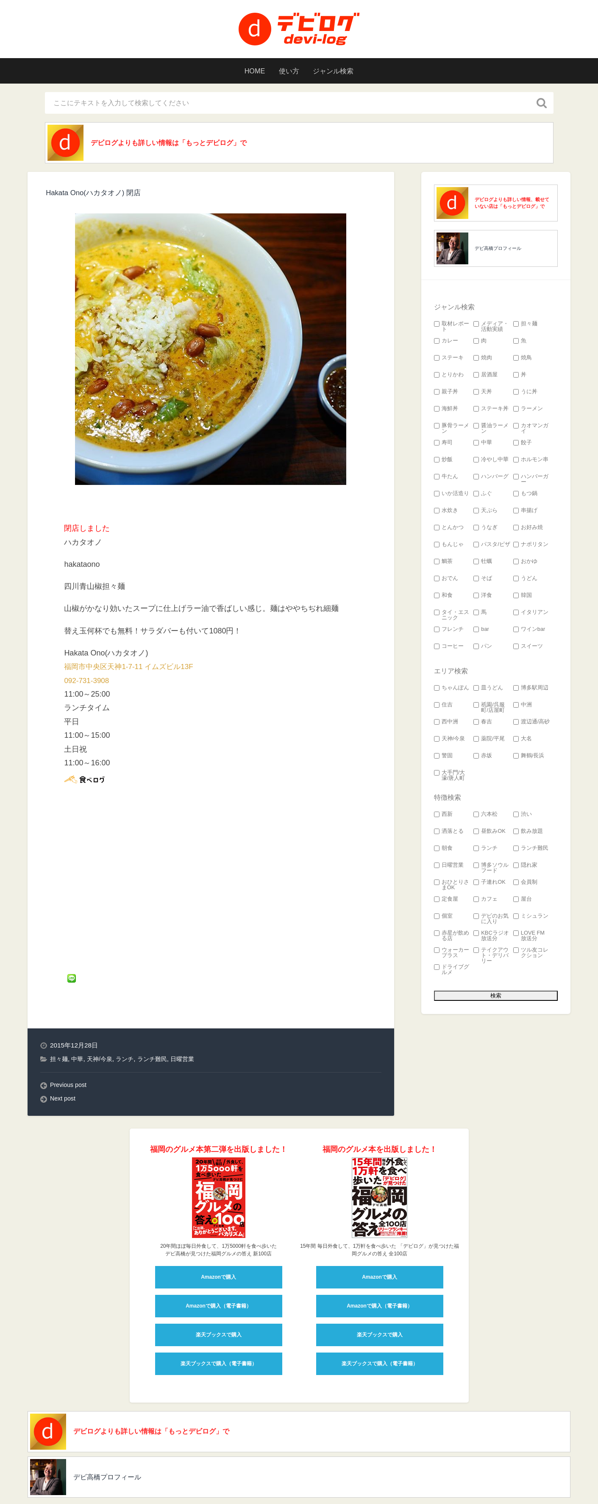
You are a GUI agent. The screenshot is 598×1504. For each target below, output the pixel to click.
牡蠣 (482, 563)
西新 (443, 816)
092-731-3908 (87, 682)
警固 (443, 758)
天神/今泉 (102, 1027)
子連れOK (489, 884)
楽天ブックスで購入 (219, 1303)
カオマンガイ (530, 430)
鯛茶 (443, 563)
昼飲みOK (489, 833)
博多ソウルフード (491, 870)
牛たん (446, 479)
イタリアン (530, 614)
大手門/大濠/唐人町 (449, 777)
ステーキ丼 (491, 411)
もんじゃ (449, 546)
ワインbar (529, 631)
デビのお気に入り (491, 921)
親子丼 (446, 394)
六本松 (485, 816)
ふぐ (482, 496)
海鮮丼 (446, 411)
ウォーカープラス (451, 955)
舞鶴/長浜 (529, 758)
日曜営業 (190, 1027)
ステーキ (449, 360)
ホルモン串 (530, 462)
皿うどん (488, 690)
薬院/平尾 (489, 741)
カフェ (485, 901)
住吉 (443, 707)
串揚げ (525, 512)
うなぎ (485, 529)
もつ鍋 (525, 496)
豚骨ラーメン (451, 430)
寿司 (443, 445)
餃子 (522, 445)
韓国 (522, 597)
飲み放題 (528, 833)
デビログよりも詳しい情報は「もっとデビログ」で (182, 144)
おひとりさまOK (451, 887)
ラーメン (528, 411)
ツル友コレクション (530, 955)
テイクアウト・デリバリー (491, 957)
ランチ (129, 1027)
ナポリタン (530, 546)
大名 (522, 741)
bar (481, 631)
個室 (443, 918)
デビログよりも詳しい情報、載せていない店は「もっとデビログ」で (512, 205)
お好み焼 (528, 529)
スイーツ (528, 648)
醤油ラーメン (491, 430)
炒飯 (443, 462)
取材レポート (451, 328)
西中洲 (446, 724)
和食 (443, 597)
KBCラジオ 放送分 (491, 938)
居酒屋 (485, 377)
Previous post (69, 1053)
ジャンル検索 (339, 71)
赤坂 (482, 758)
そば (482, 580)
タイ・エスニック (451, 617)
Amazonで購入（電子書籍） (218, 1274)
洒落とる (449, 833)
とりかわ (449, 377)
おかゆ (525, 563)
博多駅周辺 (530, 690)
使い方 (287, 71)
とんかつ (449, 529)
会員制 (525, 884)
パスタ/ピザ (491, 546)
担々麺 (59, 1027)
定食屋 (446, 901)
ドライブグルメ (451, 971)
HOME (247, 71)
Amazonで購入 (218, 1246)
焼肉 (482, 360)
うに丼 (525, 394)
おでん (446, 580)
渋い (522, 816)
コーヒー (449, 648)
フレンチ (449, 631)
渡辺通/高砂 (531, 724)
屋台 (522, 901)
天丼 (482, 394)
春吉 (482, 724)
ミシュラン (530, 918)
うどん (525, 580)
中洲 (522, 707)
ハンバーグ (491, 479)
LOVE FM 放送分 (529, 938)
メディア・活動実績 (491, 328)
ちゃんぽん (451, 690)
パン (482, 648)
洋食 (482, 597)
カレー (446, 343)
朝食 (443, 850)
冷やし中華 (491, 462)
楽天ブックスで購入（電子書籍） (219, 1332)
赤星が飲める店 (451, 938)
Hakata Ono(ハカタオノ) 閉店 (96, 194)
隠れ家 (525, 867)
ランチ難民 (158, 1027)
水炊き (446, 512)
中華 (78, 1027)
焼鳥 (522, 360)
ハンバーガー (530, 481)
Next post (64, 1066)
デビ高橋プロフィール (498, 250)
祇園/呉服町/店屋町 (489, 709)
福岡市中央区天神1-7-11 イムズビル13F (132, 668)
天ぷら (485, 512)
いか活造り (451, 496)
